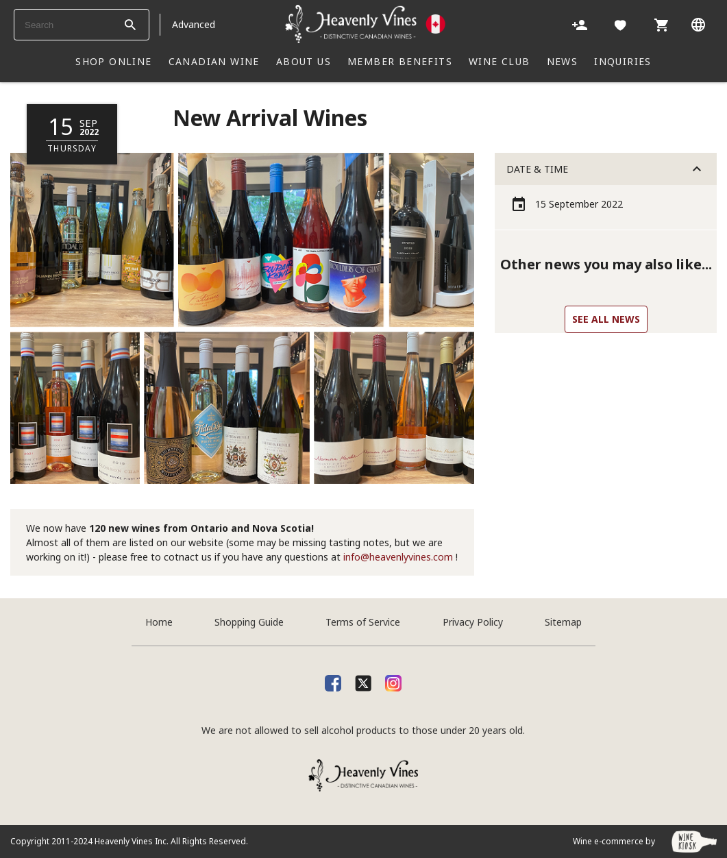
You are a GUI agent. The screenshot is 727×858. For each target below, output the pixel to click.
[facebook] (333, 681)
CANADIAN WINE (214, 61)
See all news (606, 319)
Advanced (193, 24)
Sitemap (563, 621)
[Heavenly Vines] (365, 24)
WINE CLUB (499, 61)
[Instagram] (393, 681)
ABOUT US (303, 61)
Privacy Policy (473, 621)
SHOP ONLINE (113, 61)
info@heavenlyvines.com (398, 556)
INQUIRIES (623, 61)
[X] (363, 681)
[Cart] (661, 24)
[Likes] (620, 24)
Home (159, 621)
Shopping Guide (249, 621)
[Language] (698, 24)
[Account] (579, 24)
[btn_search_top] (130, 25)
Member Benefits (399, 61)
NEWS (562, 61)
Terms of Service (362, 621)
